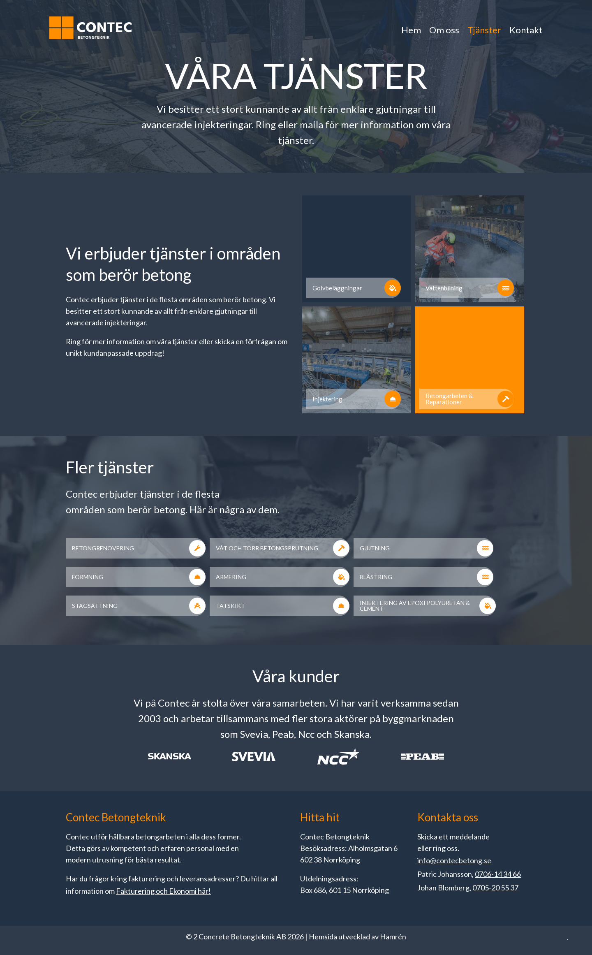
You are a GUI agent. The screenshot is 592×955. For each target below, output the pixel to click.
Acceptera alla (527, 908)
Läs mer (420, 851)
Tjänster (484, 29)
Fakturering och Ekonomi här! (163, 890)
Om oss (444, 29)
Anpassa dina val (364, 908)
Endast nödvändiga (445, 908)
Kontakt (526, 29)
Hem (411, 29)
